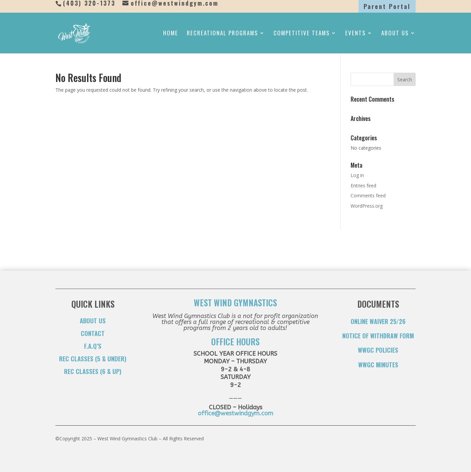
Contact (93, 333)
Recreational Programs (222, 34)
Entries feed (363, 185)
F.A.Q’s (92, 345)
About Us (395, 34)
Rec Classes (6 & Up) (92, 371)
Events (355, 34)
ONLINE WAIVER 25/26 (378, 321)
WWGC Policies (378, 350)
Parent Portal (387, 6)
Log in (357, 175)
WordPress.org (367, 206)
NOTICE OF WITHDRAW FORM (378, 335)
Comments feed (368, 195)
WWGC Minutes (378, 364)
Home (170, 34)
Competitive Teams (302, 34)
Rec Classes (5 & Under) (92, 358)
